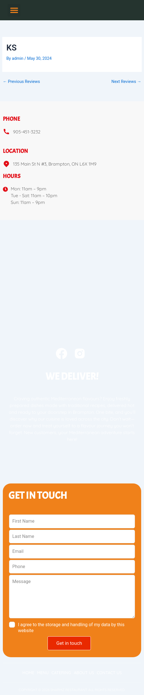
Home (28, 672)
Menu (43, 672)
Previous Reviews (21, 82)
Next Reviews (126, 82)
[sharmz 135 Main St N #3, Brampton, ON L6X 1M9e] (72, 262)
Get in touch (69, 643)
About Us (84, 672)
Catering (61, 672)
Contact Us (109, 672)
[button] (14, 10)
